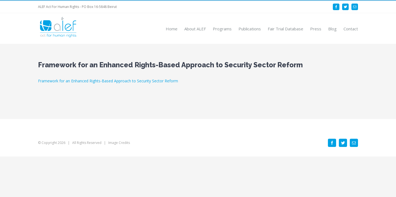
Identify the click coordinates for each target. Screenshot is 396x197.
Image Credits (119, 142)
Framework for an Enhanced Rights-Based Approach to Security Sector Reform (108, 80)
